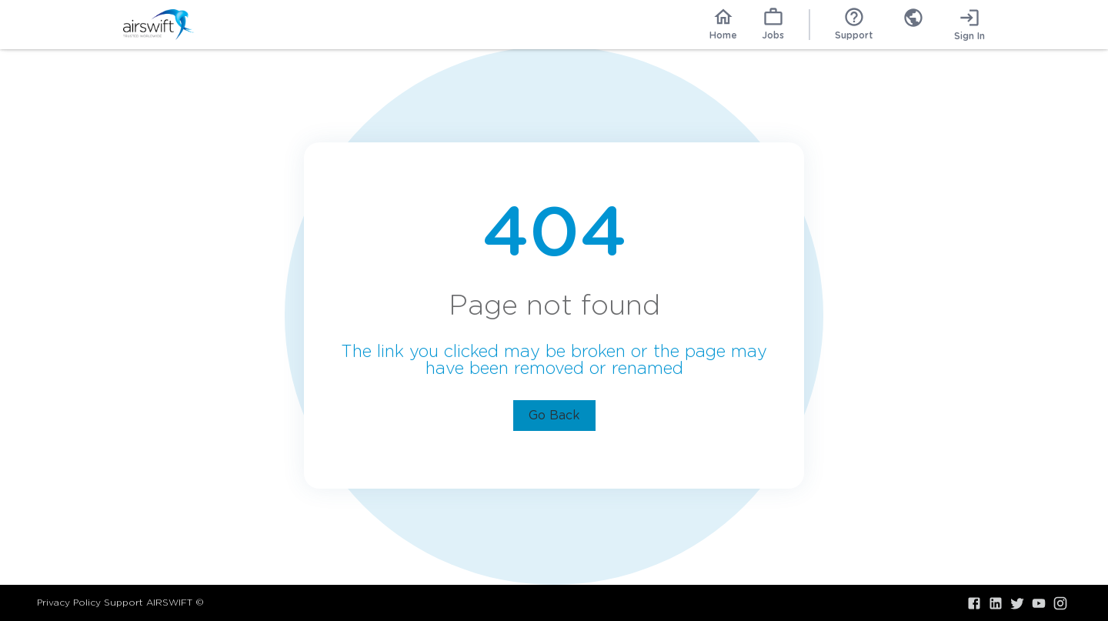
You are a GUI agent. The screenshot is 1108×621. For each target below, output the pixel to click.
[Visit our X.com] (1017, 603)
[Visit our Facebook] (974, 603)
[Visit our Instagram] (1060, 603)
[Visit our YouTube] (1039, 603)
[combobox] (913, 24)
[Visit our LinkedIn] (995, 603)
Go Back (554, 415)
